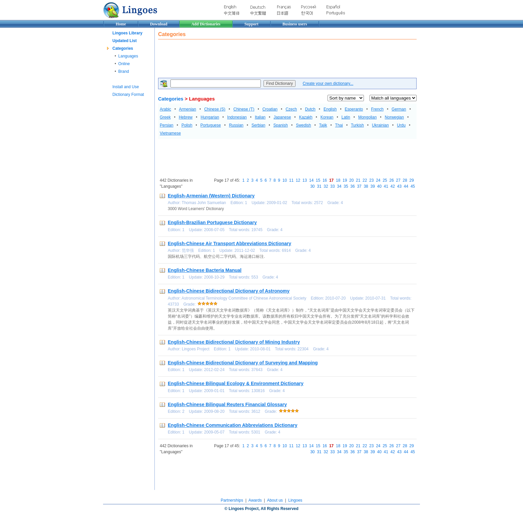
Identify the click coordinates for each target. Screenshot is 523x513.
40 (379, 186)
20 (351, 180)
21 (358, 180)
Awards (255, 500)
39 (372, 186)
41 (386, 186)
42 (393, 186)
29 (411, 180)
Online (124, 63)
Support (251, 24)
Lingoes (295, 500)
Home (121, 24)
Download (158, 24)
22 (365, 180)
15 (318, 180)
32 (326, 186)
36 (352, 186)
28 (405, 180)
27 (398, 180)
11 (291, 180)
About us (275, 500)
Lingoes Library (127, 33)
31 (319, 186)
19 (345, 180)
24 (378, 180)
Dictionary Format (128, 94)
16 (325, 180)
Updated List (124, 40)
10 (285, 180)
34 (339, 186)
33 (332, 186)
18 (338, 180)
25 (385, 180)
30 (312, 186)
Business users (295, 24)
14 (311, 180)
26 (391, 180)
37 (359, 186)
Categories (122, 48)
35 (346, 186)
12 (298, 180)
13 (305, 180)
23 (371, 180)
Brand (123, 71)
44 (406, 186)
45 (413, 186)
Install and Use (125, 86)
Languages (128, 56)
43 (399, 186)
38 (366, 186)
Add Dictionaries (205, 24)
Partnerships (232, 500)
